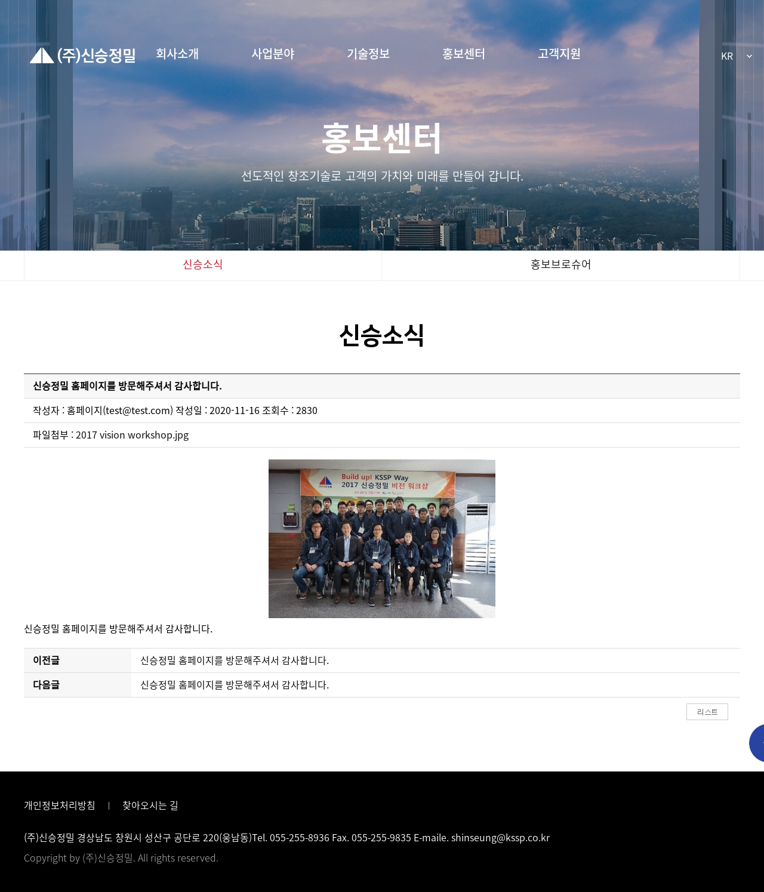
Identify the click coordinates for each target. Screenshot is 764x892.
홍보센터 (463, 54)
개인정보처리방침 (60, 805)
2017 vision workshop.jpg (132, 435)
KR (727, 56)
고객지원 (559, 54)
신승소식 (203, 264)
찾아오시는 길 (150, 805)
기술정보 (368, 54)
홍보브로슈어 (561, 264)
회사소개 (177, 54)
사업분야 (272, 54)
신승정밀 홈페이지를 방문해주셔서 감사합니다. (234, 660)
